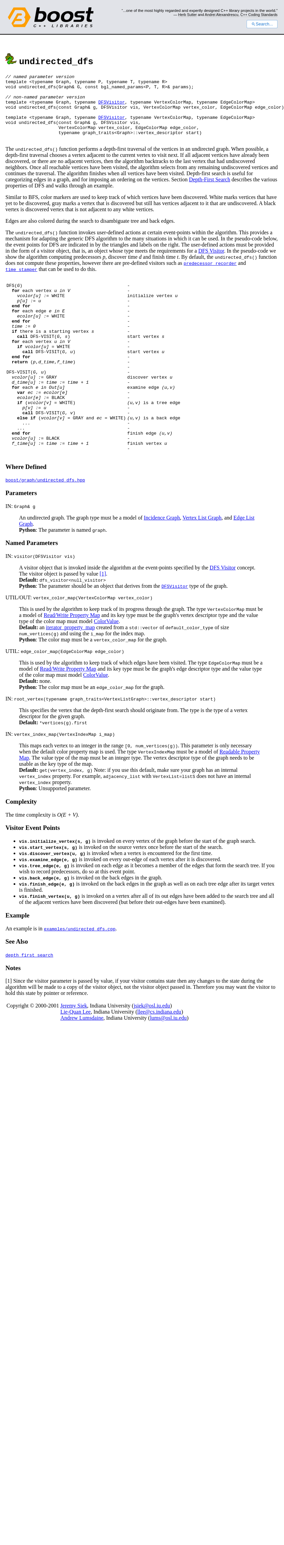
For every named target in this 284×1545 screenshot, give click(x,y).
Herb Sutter (187, 15)
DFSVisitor (111, 108)
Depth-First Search (209, 193)
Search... (262, 24)
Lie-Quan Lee (75, 1058)
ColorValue (106, 668)
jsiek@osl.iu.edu (152, 1052)
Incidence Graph (162, 564)
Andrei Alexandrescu (221, 15)
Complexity (21, 848)
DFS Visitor (211, 264)
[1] (103, 620)
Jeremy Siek (73, 1052)
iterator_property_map (70, 674)
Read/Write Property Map (72, 662)
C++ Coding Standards (259, 15)
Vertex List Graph (202, 564)
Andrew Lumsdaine (81, 1065)
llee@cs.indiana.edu (159, 1058)
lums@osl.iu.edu (168, 1065)
